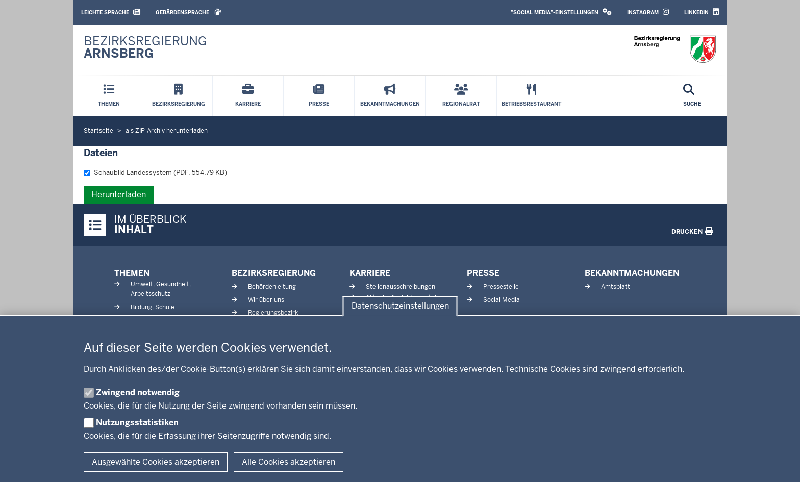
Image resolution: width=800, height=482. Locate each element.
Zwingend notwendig (138, 392)
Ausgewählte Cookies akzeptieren (155, 461)
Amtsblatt (615, 287)
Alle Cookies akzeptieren (288, 461)
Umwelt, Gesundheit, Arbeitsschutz (161, 289)
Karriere (369, 273)
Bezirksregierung (274, 273)
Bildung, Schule (152, 307)
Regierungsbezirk (273, 313)
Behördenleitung (272, 287)
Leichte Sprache (110, 12)
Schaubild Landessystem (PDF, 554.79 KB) (155, 172)
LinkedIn (701, 12)
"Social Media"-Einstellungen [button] (561, 12)
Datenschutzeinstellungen (400, 306)
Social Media (501, 300)
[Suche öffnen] (692, 96)
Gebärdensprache (188, 12)
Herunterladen (118, 194)
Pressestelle (501, 287)
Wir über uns (266, 300)
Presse (483, 273)
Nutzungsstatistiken (137, 422)
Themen (131, 273)
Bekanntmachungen (632, 273)
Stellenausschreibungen (400, 287)
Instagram (648, 12)
